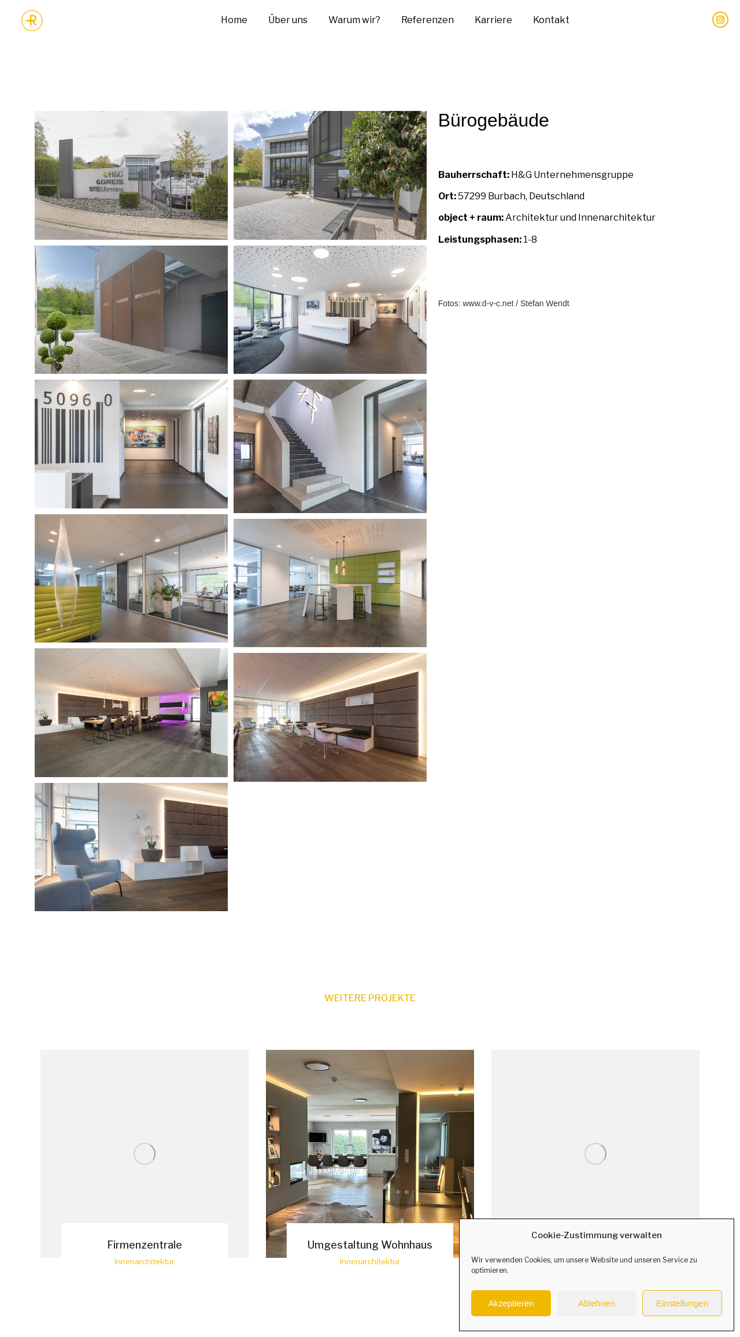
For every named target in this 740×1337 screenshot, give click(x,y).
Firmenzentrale (144, 1245)
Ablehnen (596, 1303)
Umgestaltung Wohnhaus (370, 1245)
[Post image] (144, 1154)
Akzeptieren (511, 1303)
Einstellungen (682, 1303)
